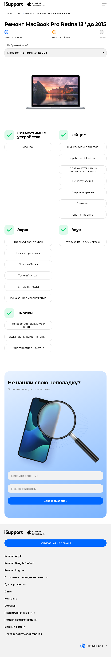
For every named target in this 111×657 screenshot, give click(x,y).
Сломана (82, 203)
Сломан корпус (82, 214)
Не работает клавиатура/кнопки (28, 325)
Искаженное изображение (28, 298)
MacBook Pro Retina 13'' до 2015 (53, 13)
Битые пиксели (28, 286)
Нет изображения (28, 253)
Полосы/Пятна (28, 264)
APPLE (18, 13)
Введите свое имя (24, 475)
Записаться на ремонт (55, 543)
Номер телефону (23, 488)
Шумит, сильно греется (82, 146)
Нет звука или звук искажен (83, 241)
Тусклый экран (28, 275)
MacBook (29, 13)
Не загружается (82, 181)
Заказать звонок (55, 500)
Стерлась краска (82, 192)
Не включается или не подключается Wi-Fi (82, 170)
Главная (8, 13)
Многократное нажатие (28, 347)
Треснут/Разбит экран (28, 241)
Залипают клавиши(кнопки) (28, 336)
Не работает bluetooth (83, 158)
